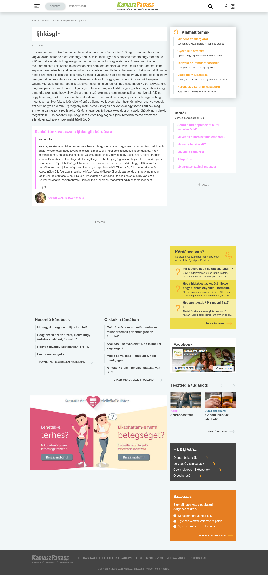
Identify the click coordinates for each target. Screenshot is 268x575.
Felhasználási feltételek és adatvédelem (110, 558)
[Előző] (222, 386)
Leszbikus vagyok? (51, 354)
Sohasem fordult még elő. (195, 515)
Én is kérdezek (219, 323)
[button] (226, 6)
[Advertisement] (99, 267)
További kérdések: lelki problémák (62, 362)
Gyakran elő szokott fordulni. (197, 526)
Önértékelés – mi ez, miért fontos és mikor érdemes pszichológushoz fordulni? (132, 332)
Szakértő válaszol (50, 20)
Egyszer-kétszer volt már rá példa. (200, 521)
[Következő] (231, 386)
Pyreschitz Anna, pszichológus (65, 197)
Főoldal (35, 20)
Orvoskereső (187, 475)
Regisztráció (77, 6)
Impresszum (154, 558)
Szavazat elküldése (215, 535)
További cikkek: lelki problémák (133, 380)
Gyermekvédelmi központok (197, 469)
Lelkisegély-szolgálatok (194, 463)
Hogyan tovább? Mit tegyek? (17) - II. (63, 346)
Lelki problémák (69, 20)
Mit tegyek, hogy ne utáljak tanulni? (62, 327)
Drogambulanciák (190, 457)
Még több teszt (217, 431)
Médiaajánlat (177, 558)
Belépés (55, 6)
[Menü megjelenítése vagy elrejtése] (37, 6)
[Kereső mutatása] (210, 6)
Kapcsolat (199, 558)
